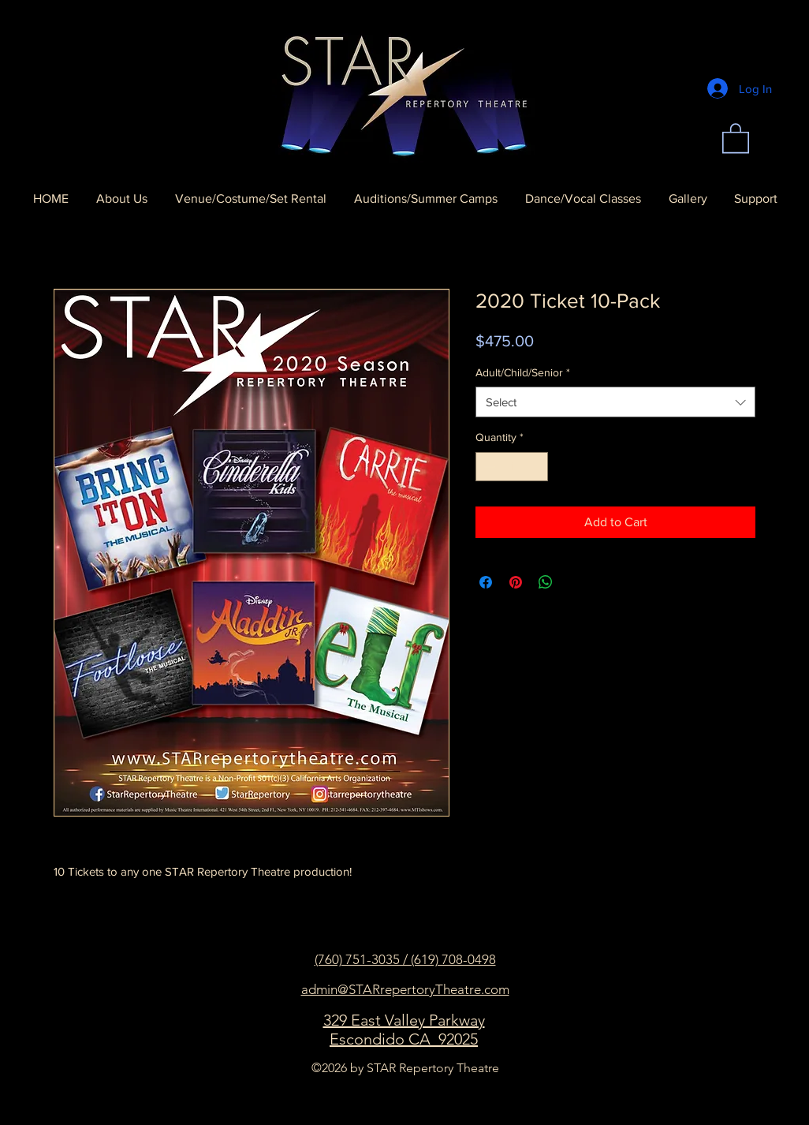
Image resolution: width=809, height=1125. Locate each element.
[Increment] (536, 466)
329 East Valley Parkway (404, 1020)
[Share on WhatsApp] (545, 582)
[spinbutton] (512, 466)
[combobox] (615, 402)
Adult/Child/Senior (522, 372)
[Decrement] (488, 466)
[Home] (403, 89)
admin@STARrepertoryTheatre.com (405, 989)
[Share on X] (575, 582)
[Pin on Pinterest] (515, 582)
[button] (735, 137)
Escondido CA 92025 (404, 1039)
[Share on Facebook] (485, 582)
